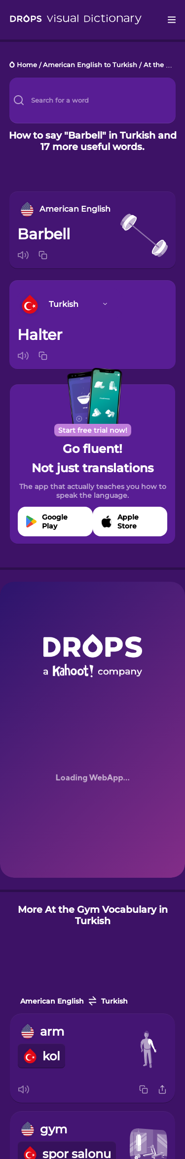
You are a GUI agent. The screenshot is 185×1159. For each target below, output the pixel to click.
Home (27, 65)
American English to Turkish (90, 65)
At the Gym (162, 65)
